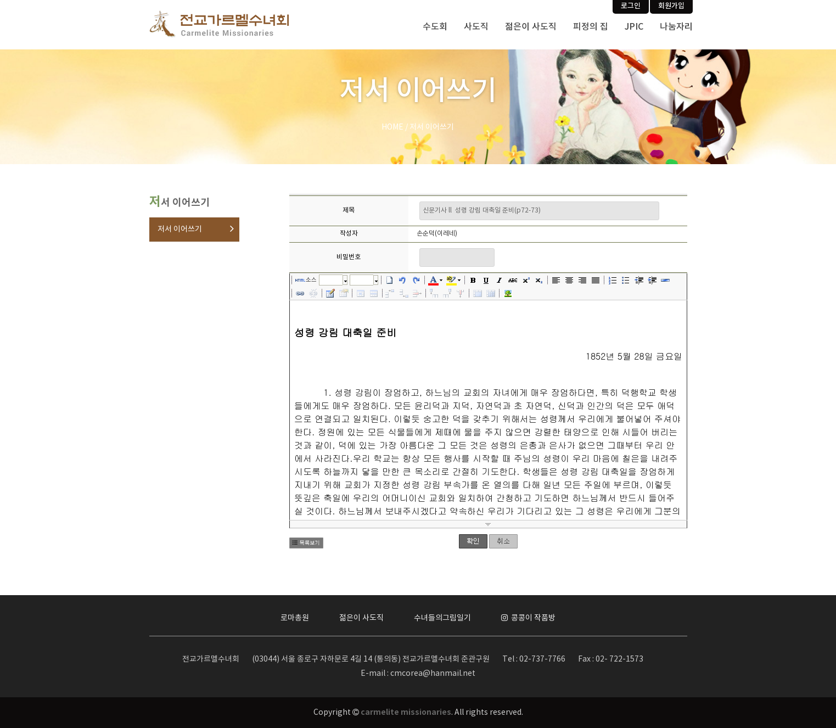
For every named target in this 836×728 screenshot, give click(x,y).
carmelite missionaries (406, 712)
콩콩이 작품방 (528, 618)
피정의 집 (590, 27)
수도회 (435, 27)
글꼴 (331, 280)
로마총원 (294, 618)
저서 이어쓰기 (180, 229)
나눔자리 (676, 27)
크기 (362, 280)
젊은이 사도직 (531, 27)
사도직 (476, 27)
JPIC (634, 27)
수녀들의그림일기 (442, 618)
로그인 (631, 6)
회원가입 (671, 6)
